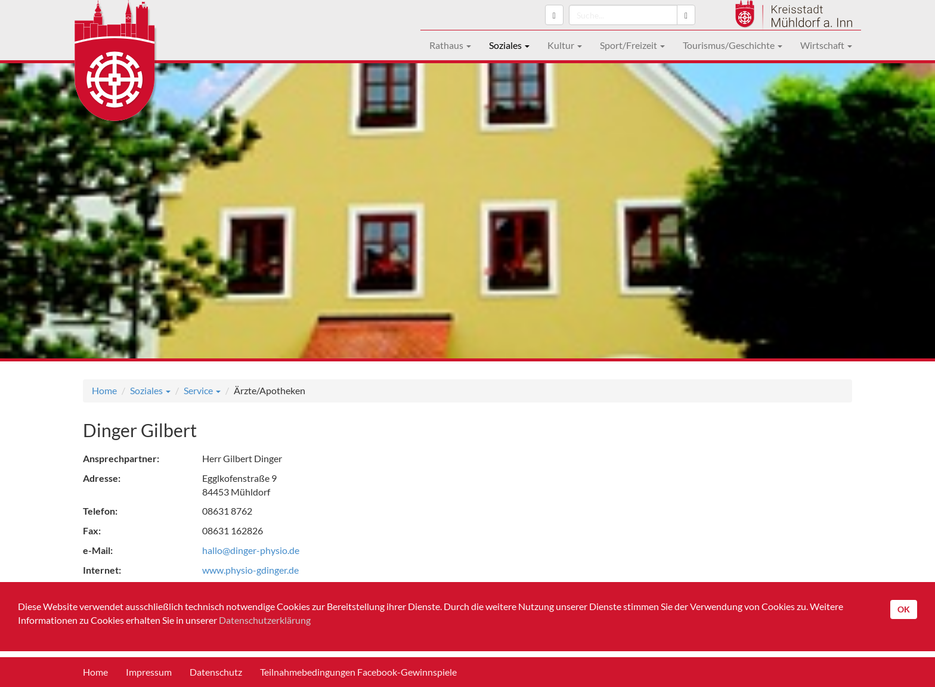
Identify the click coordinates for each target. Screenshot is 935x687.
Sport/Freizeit (632, 45)
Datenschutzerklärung (265, 620)
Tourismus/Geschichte (732, 45)
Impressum (149, 671)
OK (903, 609)
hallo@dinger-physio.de (250, 550)
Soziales (509, 45)
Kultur (564, 45)
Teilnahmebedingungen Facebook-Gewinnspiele (358, 671)
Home (104, 390)
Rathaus (450, 45)
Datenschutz (216, 671)
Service (202, 390)
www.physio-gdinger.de (250, 569)
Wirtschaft (826, 45)
